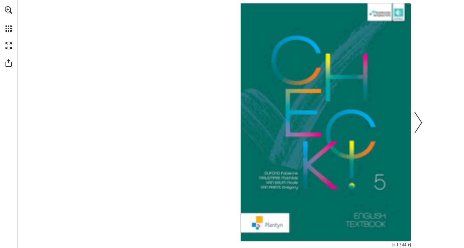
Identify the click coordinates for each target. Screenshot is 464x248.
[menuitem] (8, 19)
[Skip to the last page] (409, 245)
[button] (8, 10)
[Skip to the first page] (393, 245)
